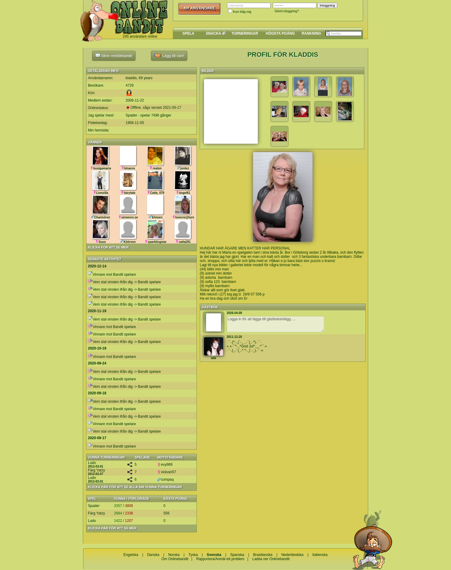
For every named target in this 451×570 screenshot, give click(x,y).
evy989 (165, 464)
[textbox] (343, 33)
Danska (153, 555)
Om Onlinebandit (174, 559)
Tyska (193, 555)
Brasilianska (262, 555)
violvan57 (166, 472)
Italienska (320, 555)
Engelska (131, 555)
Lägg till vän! (169, 55)
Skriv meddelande (113, 55)
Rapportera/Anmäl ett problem (220, 559)
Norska (173, 555)
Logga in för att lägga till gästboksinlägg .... (275, 324)
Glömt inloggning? (287, 11)
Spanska (237, 555)
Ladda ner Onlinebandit (271, 559)
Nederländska (292, 555)
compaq (165, 479)
